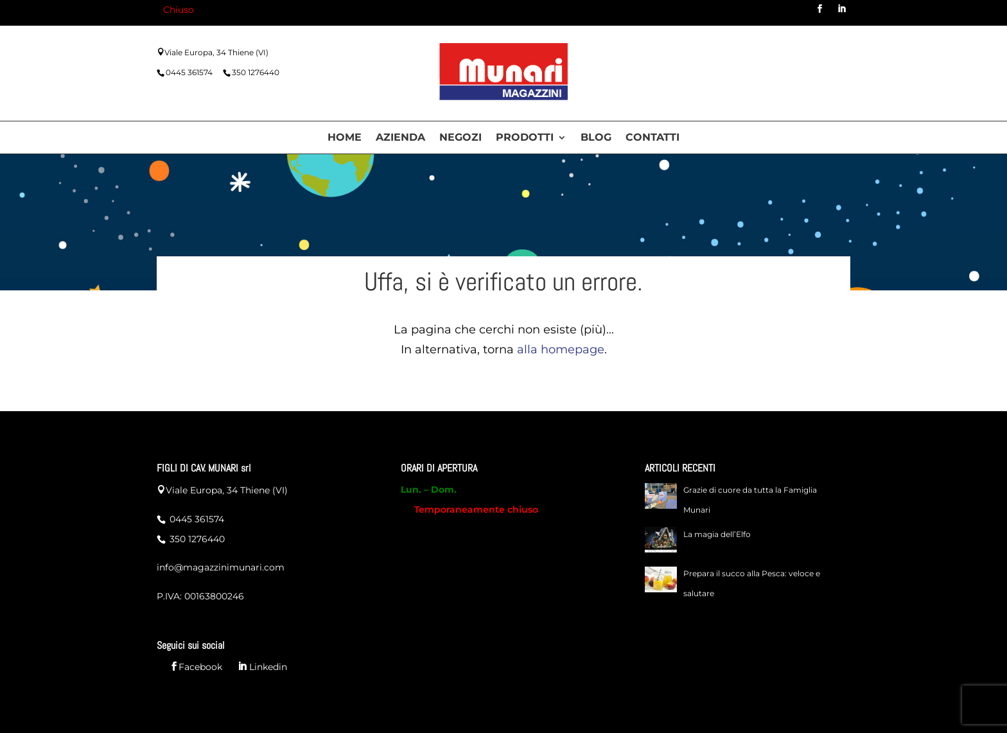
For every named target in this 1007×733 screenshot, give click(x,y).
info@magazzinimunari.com (221, 567)
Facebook (200, 667)
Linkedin (267, 667)
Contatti (652, 138)
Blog (596, 138)
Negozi (460, 138)
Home (345, 138)
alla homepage (560, 349)
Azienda (400, 138)
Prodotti (525, 138)
